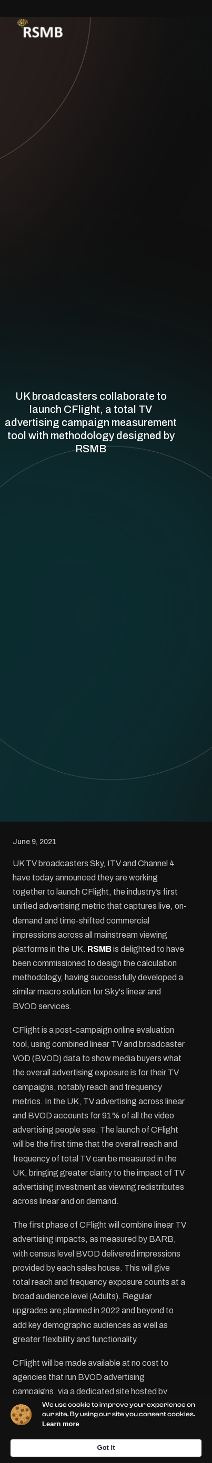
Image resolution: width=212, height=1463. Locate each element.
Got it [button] (106, 1447)
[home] (37, 29)
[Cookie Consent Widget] (106, 1428)
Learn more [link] (60, 1424)
